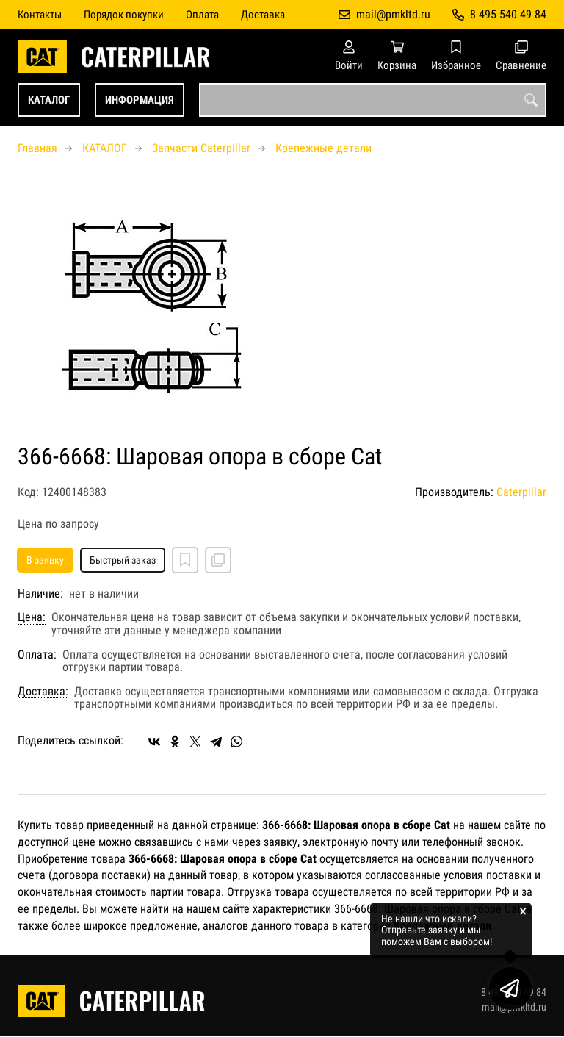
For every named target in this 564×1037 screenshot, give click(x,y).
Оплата (202, 14)
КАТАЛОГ (49, 100)
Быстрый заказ (123, 560)
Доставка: (43, 691)
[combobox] (372, 100)
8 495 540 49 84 (508, 14)
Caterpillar (521, 492)
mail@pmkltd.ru (393, 14)
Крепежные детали (323, 148)
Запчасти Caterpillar (201, 148)
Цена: (32, 617)
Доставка (263, 14)
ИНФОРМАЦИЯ (139, 100)
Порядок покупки (124, 14)
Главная (37, 148)
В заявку (45, 560)
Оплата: (37, 654)
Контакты (40, 14)
